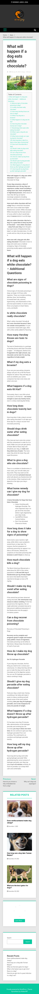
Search (9, 938)
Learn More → (19, 920)
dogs (23, 72)
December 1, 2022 (12, 826)
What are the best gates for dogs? (17, 967)
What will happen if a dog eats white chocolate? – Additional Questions (17, 99)
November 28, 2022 (13, 891)
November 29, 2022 (13, 859)
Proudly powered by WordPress (17, 989)
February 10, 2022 (15, 72)
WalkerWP (24, 991)
